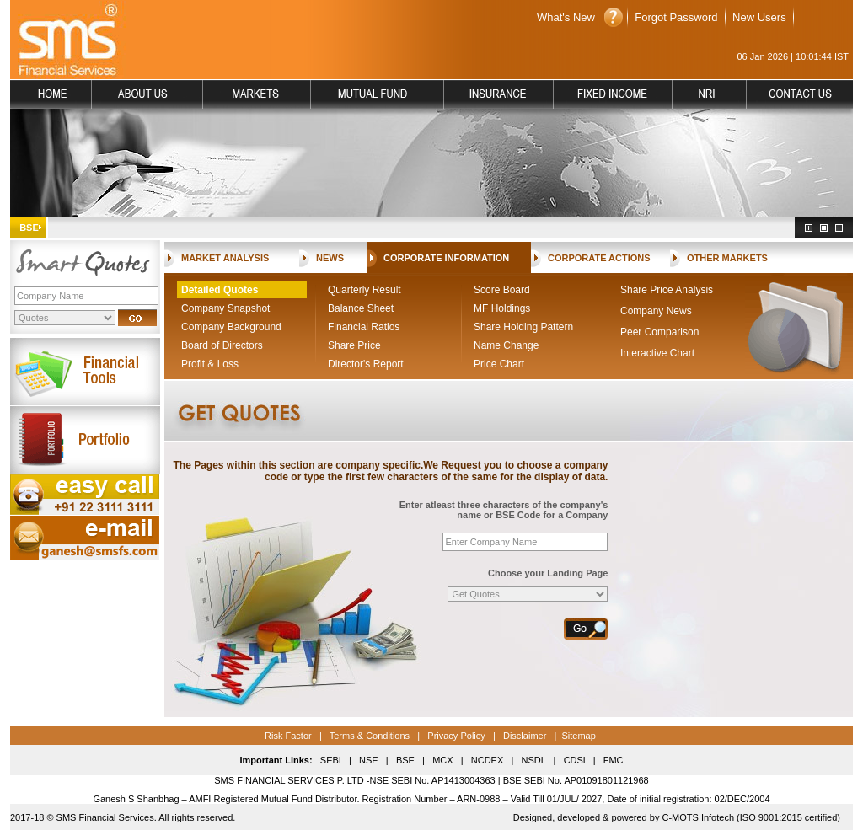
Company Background (231, 327)
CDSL (576, 760)
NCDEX (487, 760)
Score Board (502, 290)
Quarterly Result (364, 290)
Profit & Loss (210, 364)
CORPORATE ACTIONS (599, 258)
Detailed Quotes (219, 290)
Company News (656, 311)
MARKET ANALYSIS (225, 258)
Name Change (506, 345)
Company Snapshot (225, 308)
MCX (442, 760)
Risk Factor (288, 736)
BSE (405, 760)
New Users (759, 17)
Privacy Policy (456, 736)
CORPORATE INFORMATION (446, 258)
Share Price (354, 345)
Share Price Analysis (666, 290)
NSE (367, 760)
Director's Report (366, 364)
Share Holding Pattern (523, 327)
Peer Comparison (659, 332)
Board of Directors (222, 345)
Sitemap (578, 736)
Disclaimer (524, 736)
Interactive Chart (657, 353)
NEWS (330, 258)
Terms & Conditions (368, 736)
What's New (566, 17)
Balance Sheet (361, 308)
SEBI (330, 760)
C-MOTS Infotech (696, 817)
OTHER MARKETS (727, 258)
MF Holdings (502, 308)
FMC (613, 760)
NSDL (534, 760)
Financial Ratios (363, 327)
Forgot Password (676, 17)
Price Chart (499, 364)
